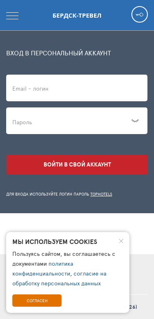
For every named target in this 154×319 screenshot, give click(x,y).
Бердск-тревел (77, 15)
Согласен (37, 300)
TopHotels (101, 194)
